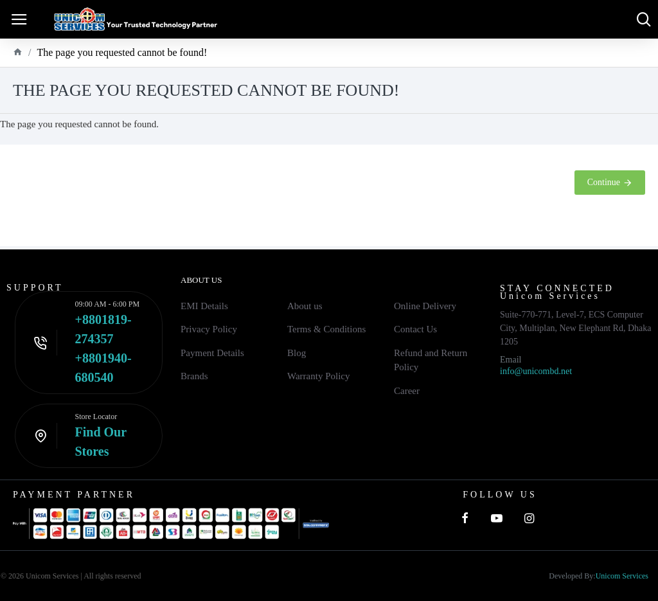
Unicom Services (622, 575)
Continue (603, 182)
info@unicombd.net (536, 371)
